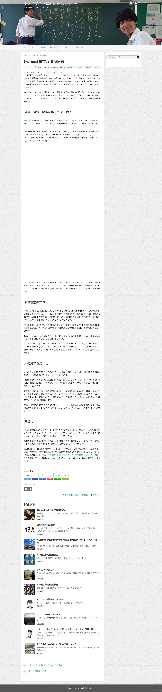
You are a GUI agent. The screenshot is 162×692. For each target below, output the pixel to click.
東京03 (27, 121)
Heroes (96, 67)
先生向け (80, 67)
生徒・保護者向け (69, 67)
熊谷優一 (89, 67)
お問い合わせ (79, 47)
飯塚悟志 (85, 495)
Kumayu (96, 495)
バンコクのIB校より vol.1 (48, 614)
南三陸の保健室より (46, 570)
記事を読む (40, 519)
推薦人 (43, 47)
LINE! (58, 475)
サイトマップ (64, 47)
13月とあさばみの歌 (46, 525)
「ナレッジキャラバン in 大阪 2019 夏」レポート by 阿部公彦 (65, 629)
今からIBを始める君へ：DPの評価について (56, 644)
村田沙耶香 (69, 495)
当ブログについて (29, 47)
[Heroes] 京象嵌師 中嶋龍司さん (51, 510)
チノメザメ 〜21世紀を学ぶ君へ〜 (50, 3)
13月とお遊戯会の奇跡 (34, 671)
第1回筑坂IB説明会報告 (47, 555)
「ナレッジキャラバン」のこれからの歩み (42, 665)
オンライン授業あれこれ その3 (51, 599)
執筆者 (52, 47)
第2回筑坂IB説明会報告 (47, 584)
